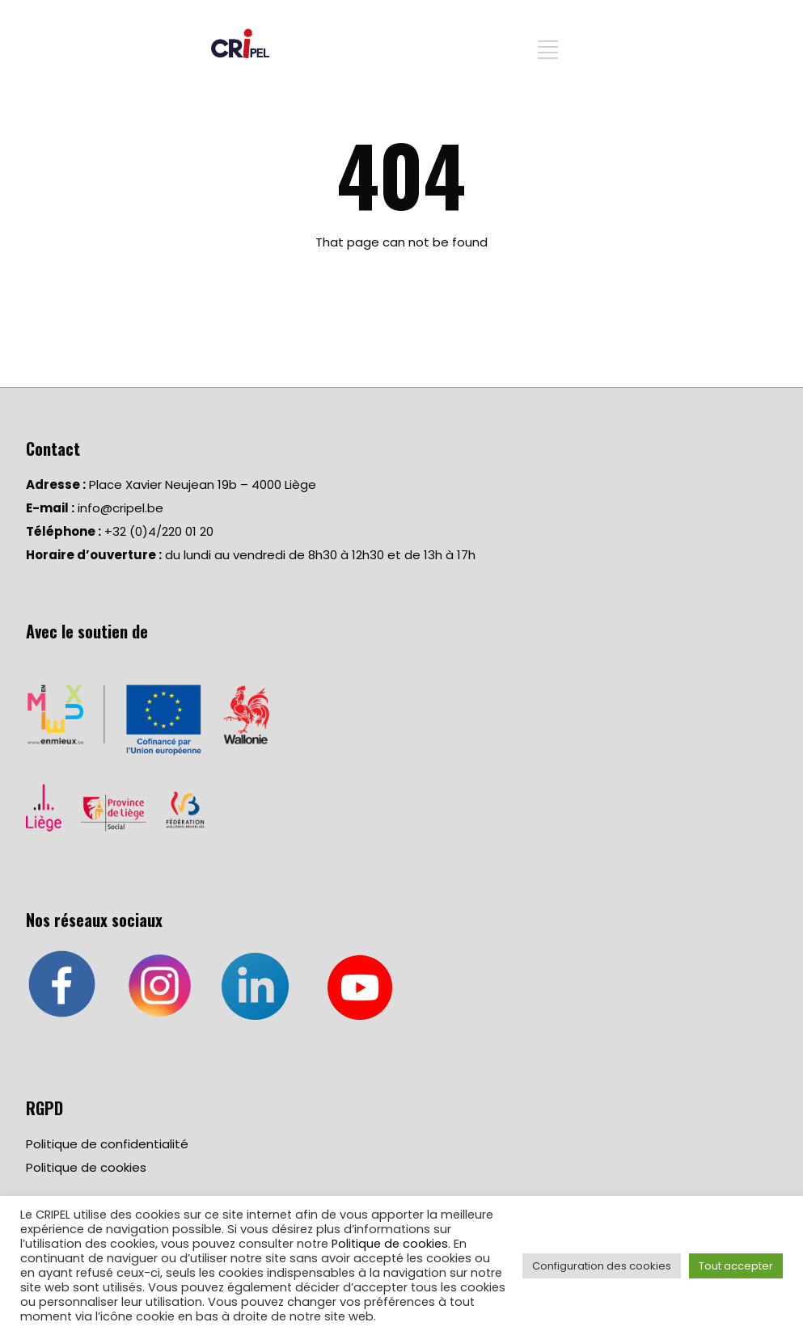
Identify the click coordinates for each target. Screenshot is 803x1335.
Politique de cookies (86, 1167)
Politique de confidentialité (107, 1143)
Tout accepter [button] (736, 1266)
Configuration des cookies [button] (601, 1266)
